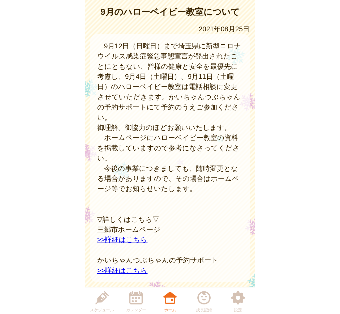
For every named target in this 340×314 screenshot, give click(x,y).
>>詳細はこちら (122, 239)
